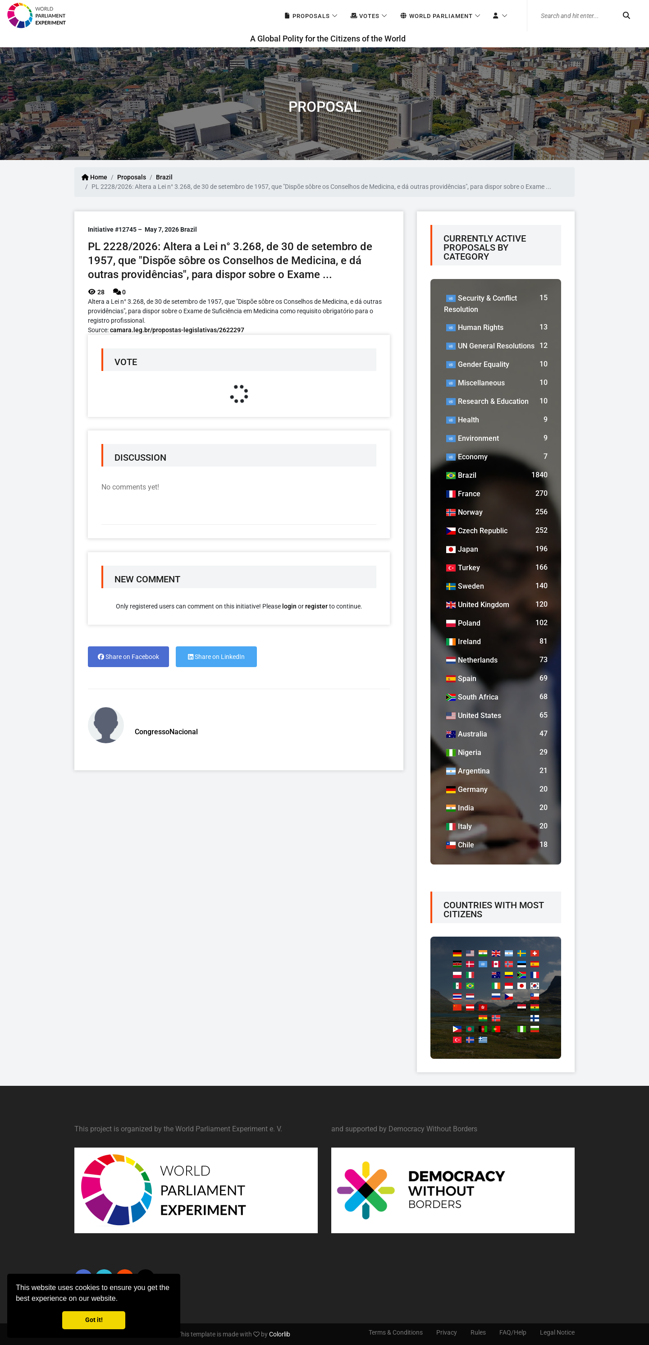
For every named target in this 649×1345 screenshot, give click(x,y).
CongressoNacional (166, 731)
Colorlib (279, 1334)
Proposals (306, 16)
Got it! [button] (94, 1320)
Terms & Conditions (396, 1332)
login (289, 606)
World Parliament (436, 16)
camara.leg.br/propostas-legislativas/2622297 (177, 330)
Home (94, 177)
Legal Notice (557, 1332)
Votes (364, 16)
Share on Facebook (128, 656)
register (316, 606)
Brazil (164, 177)
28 (96, 292)
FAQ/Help (512, 1332)
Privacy (446, 1332)
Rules (478, 1332)
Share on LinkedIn (216, 656)
